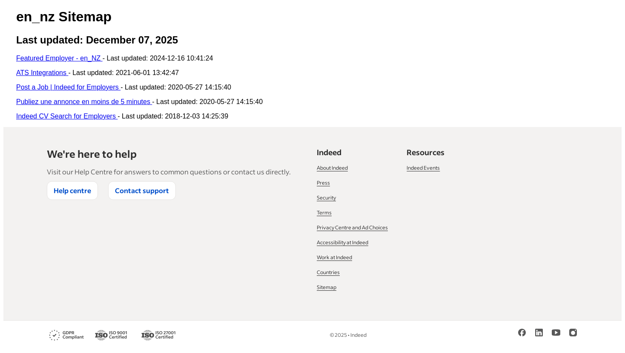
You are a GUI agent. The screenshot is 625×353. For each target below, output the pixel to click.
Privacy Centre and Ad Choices (352, 227)
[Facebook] (522, 332)
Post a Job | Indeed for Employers (68, 87)
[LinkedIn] (539, 332)
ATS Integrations (42, 72)
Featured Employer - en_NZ (59, 58)
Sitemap (326, 287)
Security (326, 197)
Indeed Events (423, 168)
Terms (324, 212)
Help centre (72, 190)
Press (323, 182)
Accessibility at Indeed (342, 242)
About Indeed (332, 168)
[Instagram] (573, 332)
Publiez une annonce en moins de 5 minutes (84, 101)
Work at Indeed (334, 257)
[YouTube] (556, 332)
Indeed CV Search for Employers (67, 116)
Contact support (142, 190)
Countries (328, 272)
